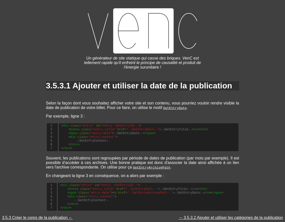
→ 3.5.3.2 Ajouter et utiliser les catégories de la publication (231, 217)
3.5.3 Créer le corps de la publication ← (37, 217)
